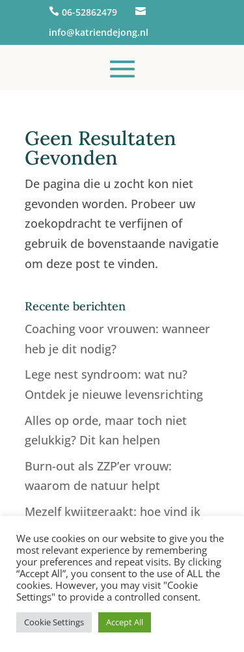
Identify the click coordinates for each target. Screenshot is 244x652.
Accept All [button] (124, 622)
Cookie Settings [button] (54, 622)
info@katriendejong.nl (98, 32)
